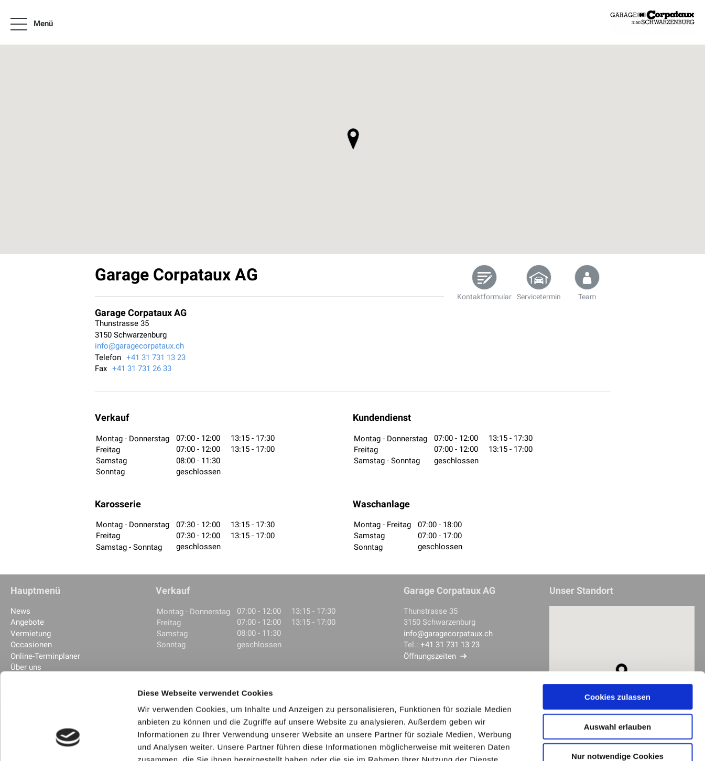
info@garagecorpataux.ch (139, 346)
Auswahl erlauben (617, 652)
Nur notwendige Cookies (617, 681)
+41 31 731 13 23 (156, 357)
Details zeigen (557, 740)
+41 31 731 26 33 (141, 368)
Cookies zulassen (617, 622)
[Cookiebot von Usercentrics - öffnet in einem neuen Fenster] (68, 740)
